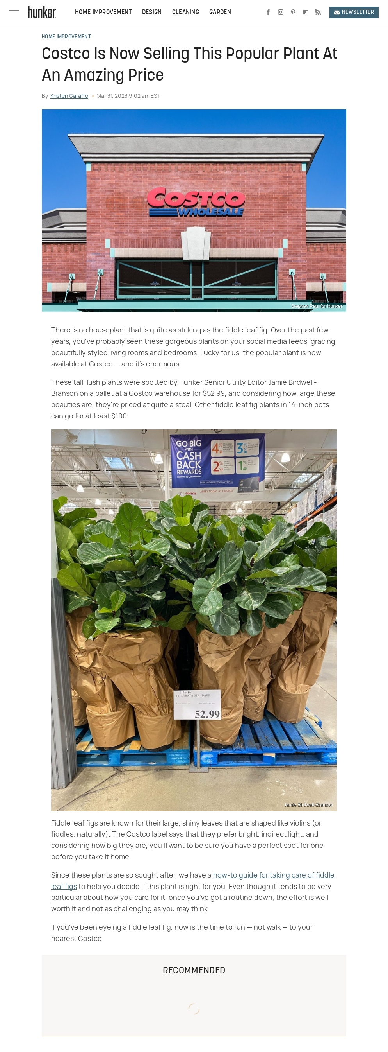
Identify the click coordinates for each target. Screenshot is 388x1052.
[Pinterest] (293, 12)
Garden (220, 12)
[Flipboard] (306, 12)
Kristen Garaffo (69, 96)
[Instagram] (281, 12)
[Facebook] (268, 12)
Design (152, 12)
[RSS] (318, 12)
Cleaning (185, 12)
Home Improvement (103, 12)
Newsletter (354, 12)
